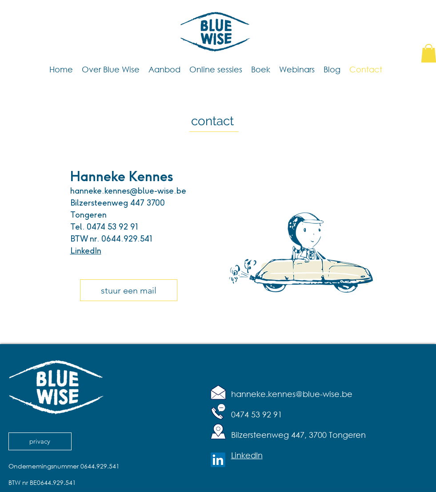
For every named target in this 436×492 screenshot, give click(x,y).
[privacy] (40, 441)
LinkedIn (85, 251)
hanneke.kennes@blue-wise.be (128, 191)
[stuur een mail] (128, 290)
